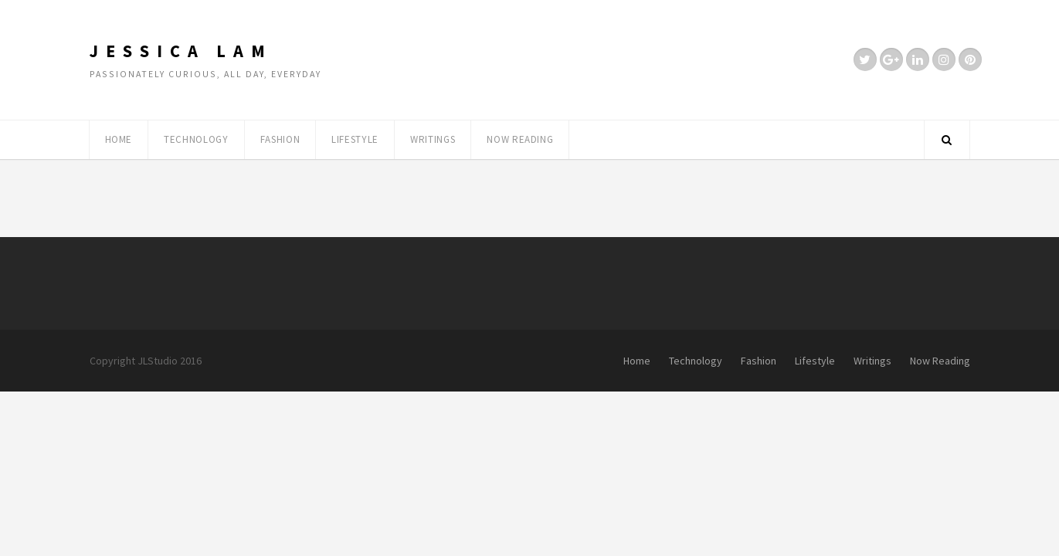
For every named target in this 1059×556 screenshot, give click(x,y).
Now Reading (520, 139)
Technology (196, 139)
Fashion (280, 139)
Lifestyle (354, 139)
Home (119, 139)
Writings (432, 139)
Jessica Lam (181, 51)
